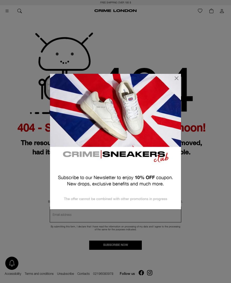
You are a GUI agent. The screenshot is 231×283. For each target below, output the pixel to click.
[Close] (176, 78)
